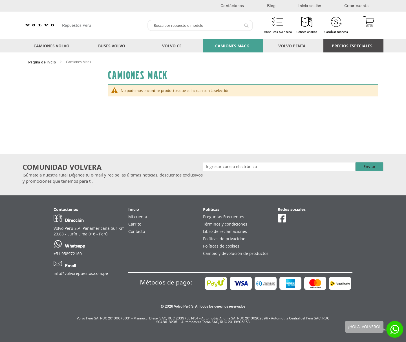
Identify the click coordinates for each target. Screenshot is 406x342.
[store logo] (83, 25)
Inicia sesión (309, 5)
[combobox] (200, 25)
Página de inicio (42, 62)
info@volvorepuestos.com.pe (81, 273)
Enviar (369, 166)
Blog (271, 5)
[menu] (203, 45)
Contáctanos (232, 5)
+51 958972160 (68, 253)
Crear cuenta (356, 5)
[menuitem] (52, 45)
